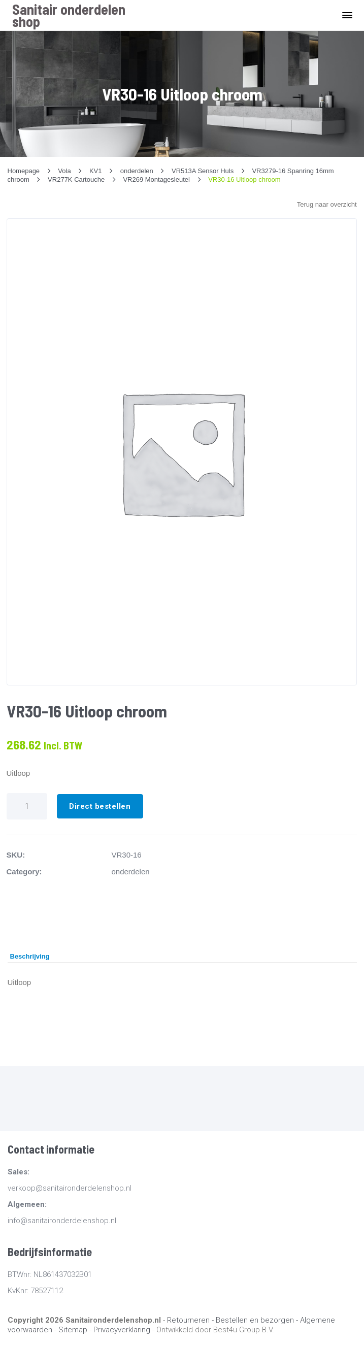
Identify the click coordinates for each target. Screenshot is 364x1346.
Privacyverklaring (121, 1329)
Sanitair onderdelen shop (68, 15)
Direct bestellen (99, 806)
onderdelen (131, 871)
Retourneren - (191, 1320)
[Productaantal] (27, 806)
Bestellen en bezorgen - (258, 1320)
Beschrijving (30, 956)
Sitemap (72, 1329)
